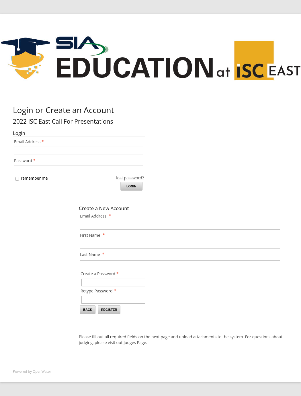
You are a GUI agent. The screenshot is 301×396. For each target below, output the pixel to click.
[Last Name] (180, 264)
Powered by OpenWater (32, 371)
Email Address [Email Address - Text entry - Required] (30, 141)
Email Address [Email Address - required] (97, 216)
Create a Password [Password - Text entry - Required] (101, 273)
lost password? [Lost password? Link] (130, 177)
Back (87, 309)
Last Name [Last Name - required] (94, 254)
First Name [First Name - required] (94, 235)
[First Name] (180, 245)
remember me (34, 178)
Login (131, 186)
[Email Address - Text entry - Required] (78, 150)
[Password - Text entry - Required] (78, 169)
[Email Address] (180, 226)
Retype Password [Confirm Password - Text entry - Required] (100, 291)
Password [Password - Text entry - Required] (26, 160)
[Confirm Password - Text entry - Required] (113, 300)
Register (109, 309)
